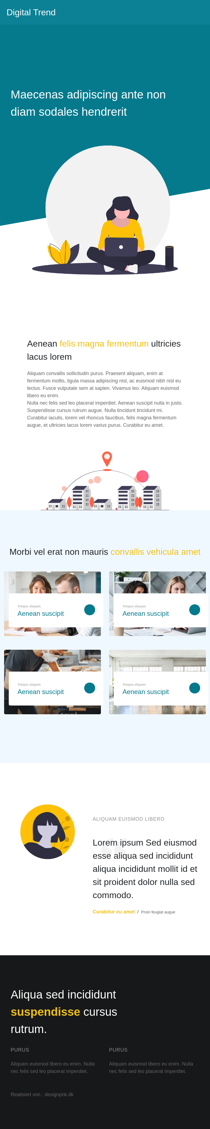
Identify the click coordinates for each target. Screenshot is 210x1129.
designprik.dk (59, 1094)
